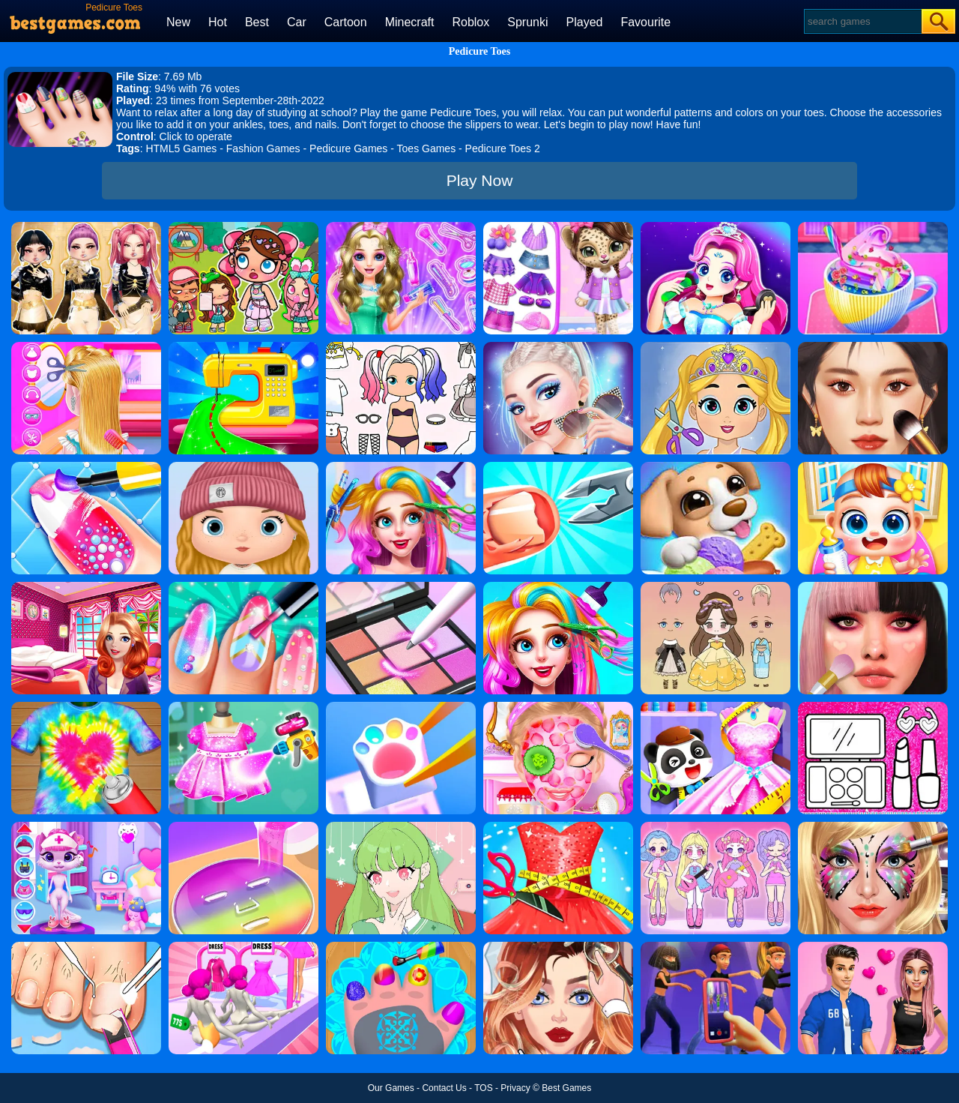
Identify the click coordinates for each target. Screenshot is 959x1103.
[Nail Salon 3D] (558, 467)
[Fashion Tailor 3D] (558, 827)
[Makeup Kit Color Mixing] (401, 587)
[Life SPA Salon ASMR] (86, 947)
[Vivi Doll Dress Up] (715, 587)
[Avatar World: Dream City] (243, 227)
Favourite (645, 22)
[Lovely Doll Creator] (715, 827)
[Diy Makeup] (243, 827)
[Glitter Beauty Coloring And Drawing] (873, 707)
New (178, 22)
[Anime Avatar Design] (401, 827)
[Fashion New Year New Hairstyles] (558, 587)
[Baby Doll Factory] (243, 947)
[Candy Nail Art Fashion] (86, 467)
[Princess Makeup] (715, 227)
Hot (217, 22)
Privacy (515, 1088)
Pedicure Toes (480, 51)
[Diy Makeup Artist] (873, 587)
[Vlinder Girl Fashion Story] (558, 947)
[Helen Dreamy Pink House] (86, 587)
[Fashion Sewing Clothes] (243, 347)
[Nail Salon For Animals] (401, 947)
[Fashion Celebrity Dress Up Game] (558, 347)
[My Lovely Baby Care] (873, 467)
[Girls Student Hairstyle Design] (401, 227)
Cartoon (345, 22)
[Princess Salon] (558, 707)
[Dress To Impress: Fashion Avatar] (86, 227)
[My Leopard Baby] (558, 227)
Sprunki (527, 22)
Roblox (470, 22)
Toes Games (426, 148)
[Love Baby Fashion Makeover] (715, 347)
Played (584, 22)
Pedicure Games (348, 148)
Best (257, 22)
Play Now (480, 180)
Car (296, 22)
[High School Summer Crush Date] (873, 947)
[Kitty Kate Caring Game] (86, 827)
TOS (483, 1088)
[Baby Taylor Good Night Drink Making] (873, 227)
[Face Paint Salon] (873, 827)
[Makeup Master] (873, 347)
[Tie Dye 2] (86, 707)
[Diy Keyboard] (401, 707)
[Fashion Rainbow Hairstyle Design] (401, 467)
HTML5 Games (181, 148)
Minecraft (410, 22)
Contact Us (444, 1088)
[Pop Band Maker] (715, 947)
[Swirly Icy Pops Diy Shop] (715, 467)
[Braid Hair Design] (86, 347)
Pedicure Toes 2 (502, 148)
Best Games (566, 1088)
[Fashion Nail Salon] (243, 587)
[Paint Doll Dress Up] (401, 347)
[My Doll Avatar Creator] (243, 467)
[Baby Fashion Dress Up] (715, 707)
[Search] (862, 21)
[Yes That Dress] (243, 707)
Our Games (391, 1088)
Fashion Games (263, 148)
